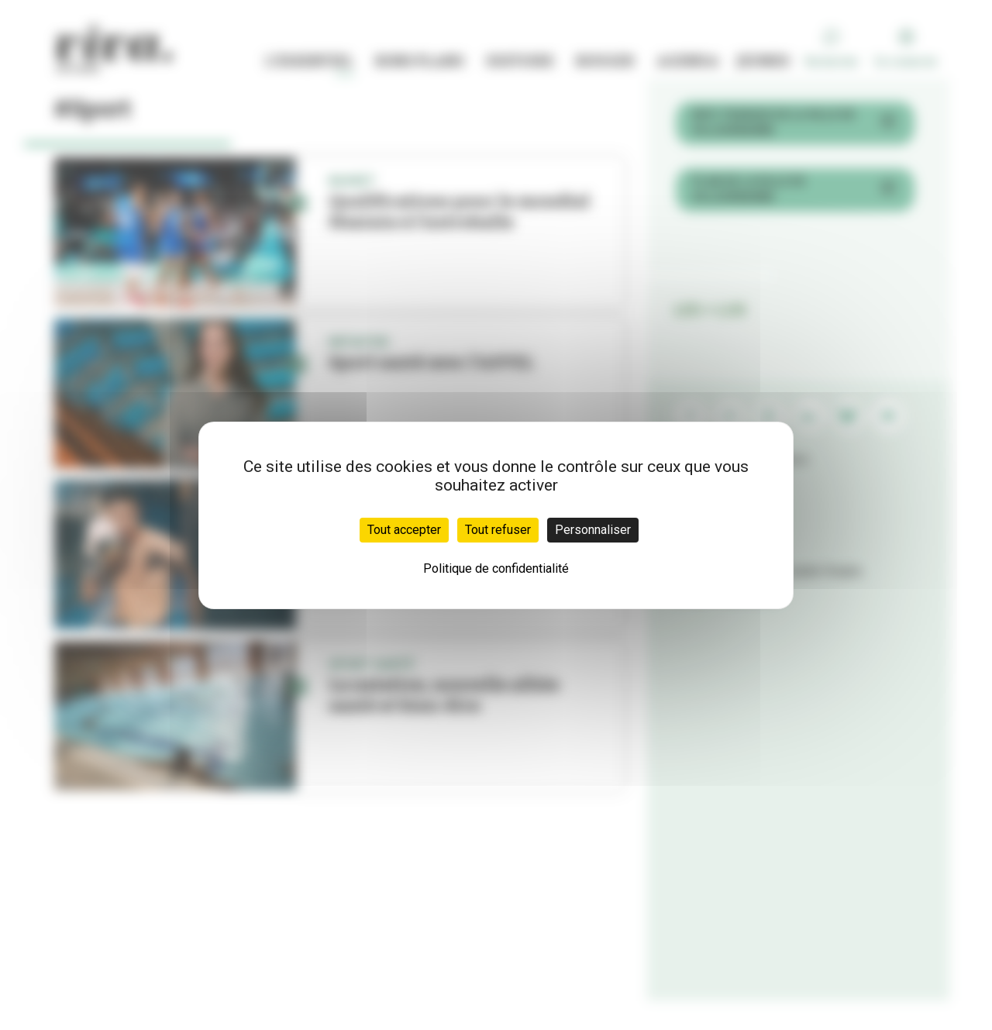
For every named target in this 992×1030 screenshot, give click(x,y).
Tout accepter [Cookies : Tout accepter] (404, 529)
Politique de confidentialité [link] (496, 568)
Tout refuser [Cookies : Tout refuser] (498, 529)
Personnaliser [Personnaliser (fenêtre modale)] (593, 529)
